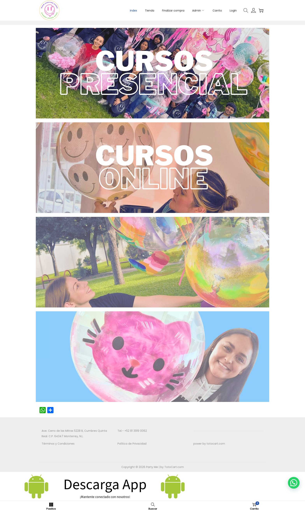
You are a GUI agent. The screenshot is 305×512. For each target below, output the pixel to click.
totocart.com (216, 444)
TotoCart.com (174, 467)
